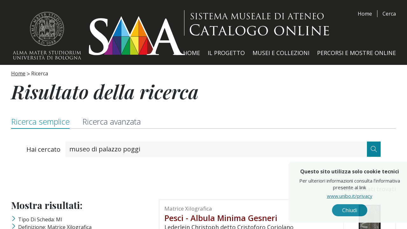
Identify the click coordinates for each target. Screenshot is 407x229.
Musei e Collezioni (280, 53)
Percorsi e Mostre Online (356, 53)
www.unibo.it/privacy (363, 195)
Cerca (389, 13)
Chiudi (363, 210)
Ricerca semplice (40, 121)
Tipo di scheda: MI (40, 219)
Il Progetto (226, 53)
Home (365, 13)
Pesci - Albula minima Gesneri (220, 217)
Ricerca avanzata (111, 121)
